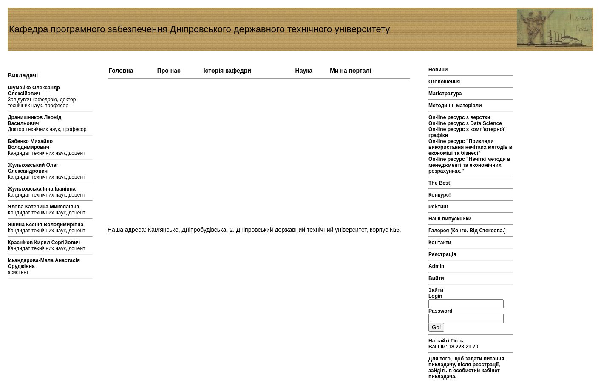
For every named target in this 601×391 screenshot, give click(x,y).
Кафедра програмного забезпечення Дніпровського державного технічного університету (199, 29)
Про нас (169, 70)
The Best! (440, 183)
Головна (121, 70)
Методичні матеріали (455, 105)
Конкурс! (439, 195)
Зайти (435, 290)
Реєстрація (442, 254)
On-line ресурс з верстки (459, 117)
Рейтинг (438, 207)
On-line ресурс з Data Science (465, 123)
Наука (303, 70)
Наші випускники (449, 219)
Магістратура (445, 94)
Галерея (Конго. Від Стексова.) (467, 231)
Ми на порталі (350, 70)
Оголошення (444, 82)
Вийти (436, 278)
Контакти (439, 242)
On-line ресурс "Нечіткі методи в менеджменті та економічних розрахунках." (469, 165)
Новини (438, 70)
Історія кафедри (227, 70)
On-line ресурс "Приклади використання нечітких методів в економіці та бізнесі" (470, 147)
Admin (436, 266)
